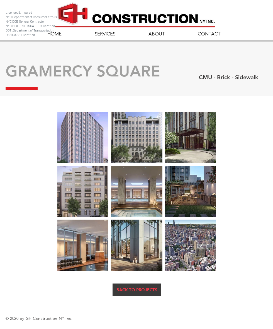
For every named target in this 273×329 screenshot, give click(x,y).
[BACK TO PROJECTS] (137, 290)
